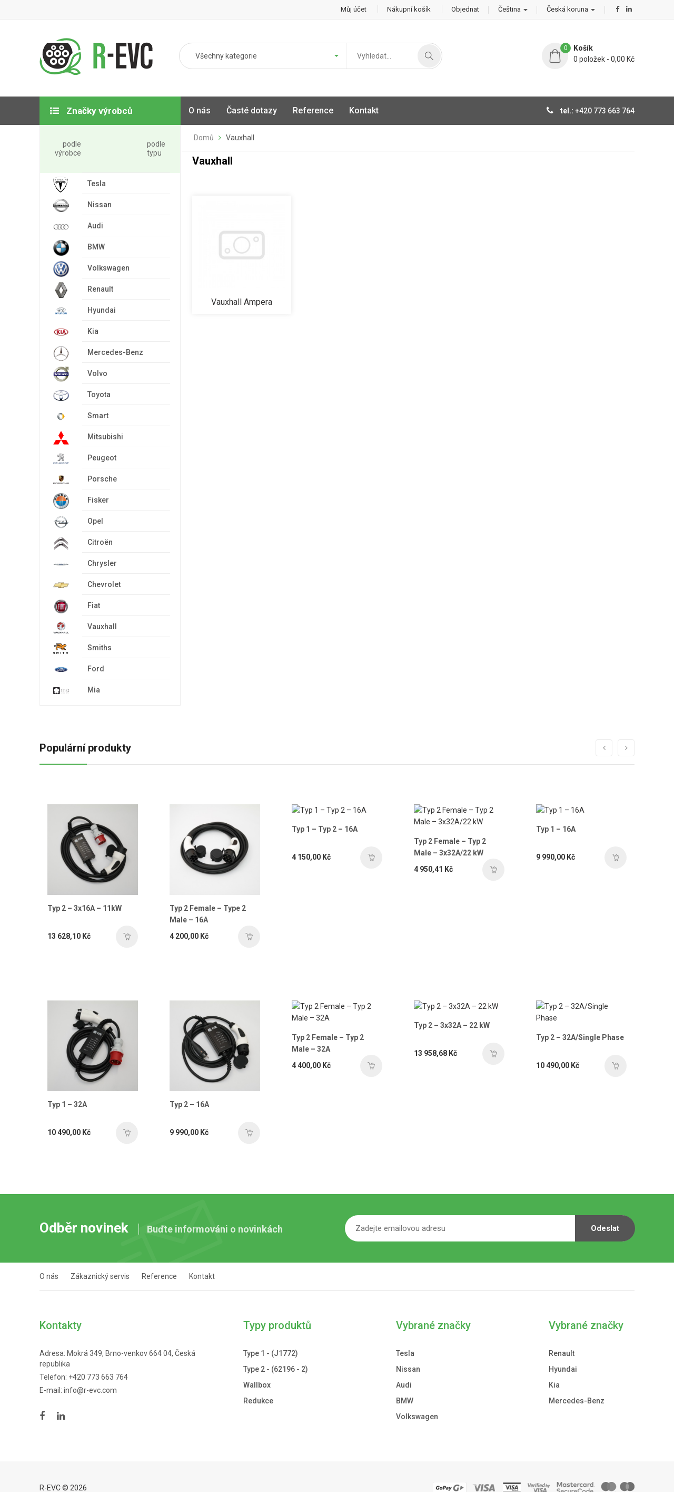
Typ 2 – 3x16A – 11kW (84, 905)
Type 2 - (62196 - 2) (275, 1347)
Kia (554, 1363)
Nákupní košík (409, 9)
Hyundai (563, 1347)
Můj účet (353, 9)
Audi (404, 1363)
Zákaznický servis (100, 1254)
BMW (404, 1379)
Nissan (408, 1347)
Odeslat (605, 1206)
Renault (561, 1331)
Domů (204, 137)
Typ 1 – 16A (544, 905)
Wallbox (257, 1363)
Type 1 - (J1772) (270, 1331)
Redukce (258, 1379)
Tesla (405, 1331)
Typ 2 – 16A (170, 1083)
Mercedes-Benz (576, 1379)
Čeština (513, 9)
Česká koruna (571, 9)
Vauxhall (240, 137)
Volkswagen (417, 1395)
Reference (159, 1254)
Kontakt (202, 1254)
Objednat (465, 9)
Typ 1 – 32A (67, 1083)
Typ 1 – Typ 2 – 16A (319, 905)
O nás (48, 1254)
